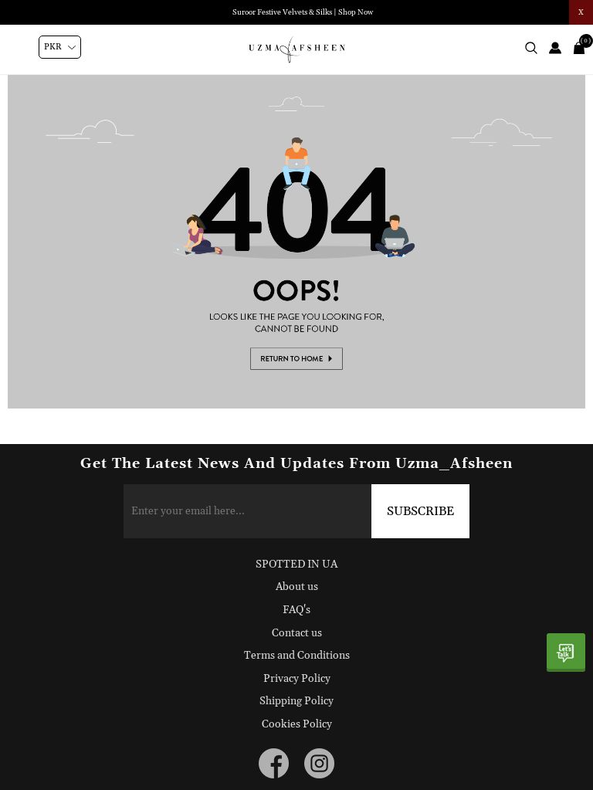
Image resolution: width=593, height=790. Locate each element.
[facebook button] (274, 763)
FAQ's (296, 610)
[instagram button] (319, 763)
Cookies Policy (297, 724)
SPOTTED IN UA (296, 564)
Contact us (297, 633)
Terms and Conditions (297, 656)
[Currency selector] (60, 47)
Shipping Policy (296, 701)
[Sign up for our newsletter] (297, 511)
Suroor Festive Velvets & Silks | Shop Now (302, 12)
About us (297, 587)
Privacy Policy (296, 679)
